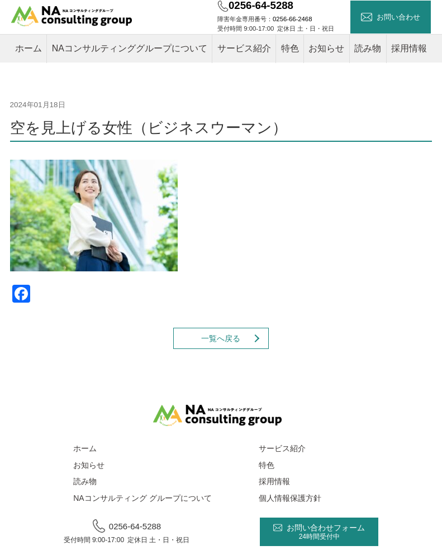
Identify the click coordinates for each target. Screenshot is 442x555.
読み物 (367, 48)
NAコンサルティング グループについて (142, 498)
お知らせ (326, 48)
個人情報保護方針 (290, 498)
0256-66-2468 (292, 19)
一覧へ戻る (220, 338)
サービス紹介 (244, 48)
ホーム (28, 48)
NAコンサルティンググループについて (129, 48)
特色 (290, 48)
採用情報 (409, 48)
